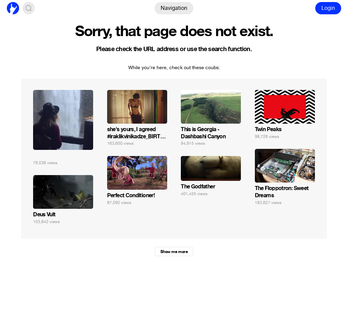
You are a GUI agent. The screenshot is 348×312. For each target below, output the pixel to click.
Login (328, 8)
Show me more (174, 251)
